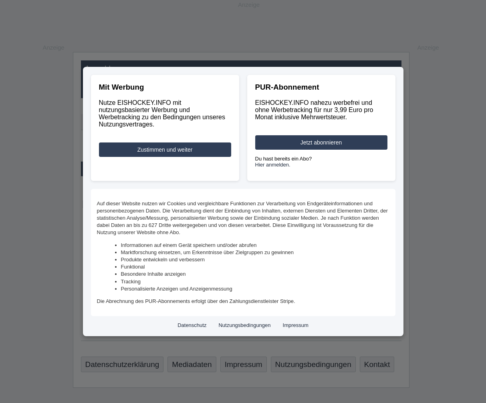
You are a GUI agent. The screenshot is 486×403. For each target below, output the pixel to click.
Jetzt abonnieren (321, 142)
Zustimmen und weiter (165, 149)
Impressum (296, 325)
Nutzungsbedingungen (244, 325)
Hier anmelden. (272, 165)
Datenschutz (191, 325)
